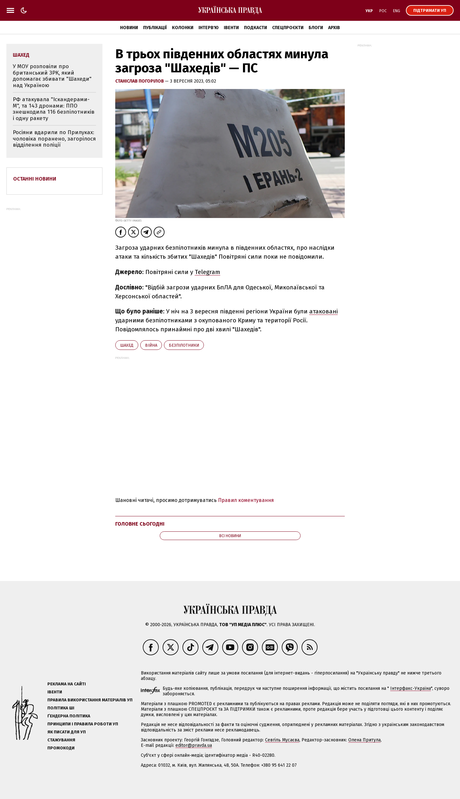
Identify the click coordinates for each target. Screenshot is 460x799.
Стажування (61, 740)
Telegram (207, 272)
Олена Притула (364, 740)
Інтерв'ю (208, 27)
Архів (334, 27)
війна (151, 345)
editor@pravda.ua (193, 745)
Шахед (126, 345)
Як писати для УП (66, 732)
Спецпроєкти (287, 27)
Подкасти (255, 27)
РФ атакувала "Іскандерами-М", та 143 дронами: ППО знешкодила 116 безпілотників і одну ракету (53, 109)
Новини (129, 27)
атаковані (323, 311)
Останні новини (34, 179)
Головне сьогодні (140, 524)
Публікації (155, 27)
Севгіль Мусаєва (282, 740)
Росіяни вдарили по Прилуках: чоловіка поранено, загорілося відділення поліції (54, 138)
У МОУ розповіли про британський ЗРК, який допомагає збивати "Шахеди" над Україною (52, 76)
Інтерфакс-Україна (410, 688)
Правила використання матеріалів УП (90, 700)
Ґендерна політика (68, 716)
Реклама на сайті (66, 684)
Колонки (182, 27)
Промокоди (61, 748)
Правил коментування (246, 500)
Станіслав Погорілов (140, 81)
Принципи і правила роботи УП (82, 724)
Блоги (316, 27)
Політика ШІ (60, 708)
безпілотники (184, 345)
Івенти (231, 27)
